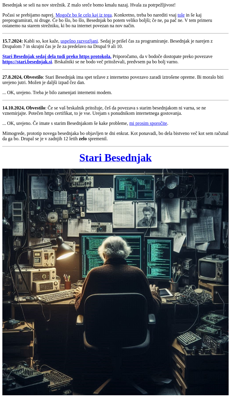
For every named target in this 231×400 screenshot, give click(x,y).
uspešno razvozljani (79, 40)
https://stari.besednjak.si (27, 61)
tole (181, 14)
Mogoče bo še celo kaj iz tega (84, 14)
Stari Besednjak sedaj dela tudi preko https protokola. (56, 56)
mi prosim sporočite (148, 123)
